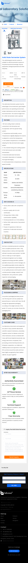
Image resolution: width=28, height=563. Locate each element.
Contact (3, 520)
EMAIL (8, 86)
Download (6, 94)
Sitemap (11, 507)
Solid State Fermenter (16, 28)
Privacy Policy (4, 507)
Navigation (15, 520)
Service (15, 518)
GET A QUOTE (8, 83)
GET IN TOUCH (14, 551)
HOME (6, 24)
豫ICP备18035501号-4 (6, 509)
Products (11, 24)
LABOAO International (8, 541)
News (2, 518)
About (2, 516)
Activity (2, 522)
